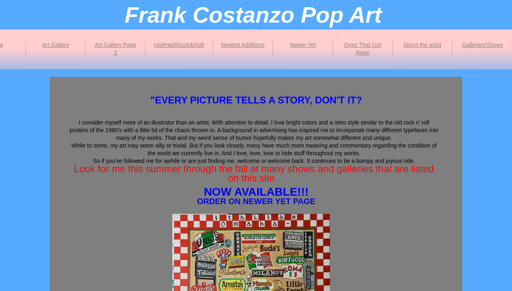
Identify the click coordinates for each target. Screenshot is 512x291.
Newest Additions (242, 45)
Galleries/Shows (482, 45)
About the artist (422, 45)
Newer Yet (303, 45)
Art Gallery (55, 45)
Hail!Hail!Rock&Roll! (179, 45)
